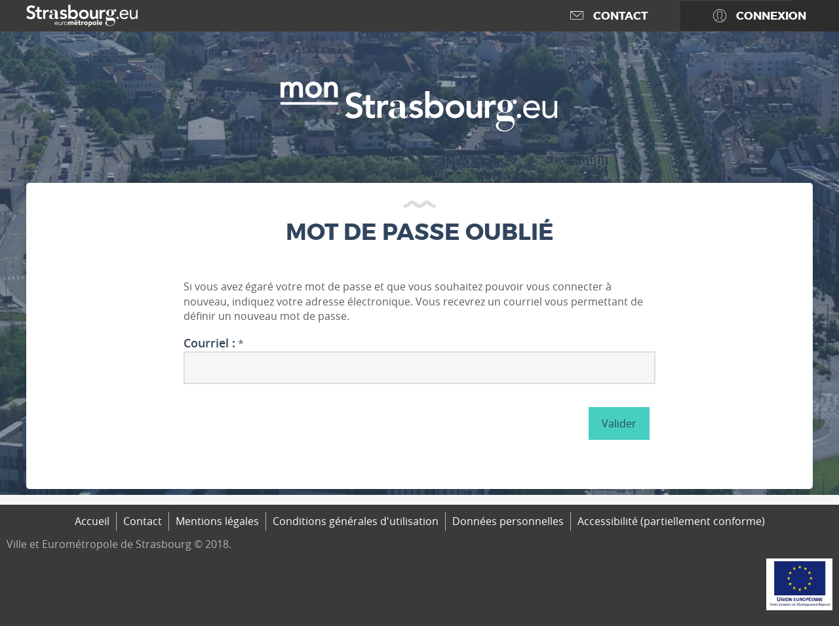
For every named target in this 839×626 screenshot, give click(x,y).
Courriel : (209, 343)
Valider (619, 423)
